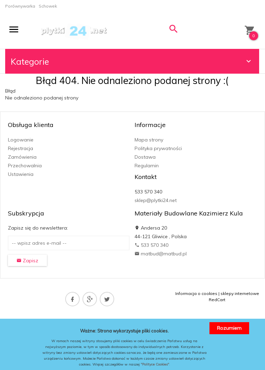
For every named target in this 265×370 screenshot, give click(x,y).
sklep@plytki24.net (156, 200)
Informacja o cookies (196, 293)
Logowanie (20, 140)
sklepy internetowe (239, 293)
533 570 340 (151, 245)
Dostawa (145, 157)
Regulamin (147, 165)
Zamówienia (22, 157)
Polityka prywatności (158, 148)
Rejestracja (20, 148)
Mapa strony (149, 140)
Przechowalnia (25, 165)
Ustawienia (20, 174)
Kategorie (132, 61)
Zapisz (27, 260)
